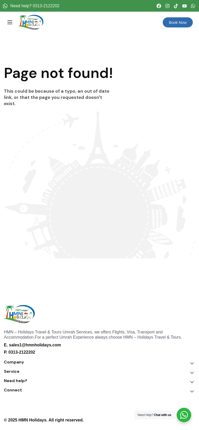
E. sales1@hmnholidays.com (32, 345)
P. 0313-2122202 (19, 352)
